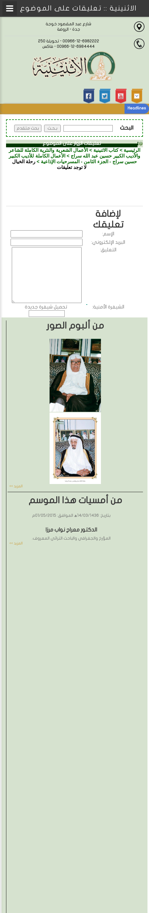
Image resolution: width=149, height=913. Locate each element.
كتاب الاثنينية (105, 150)
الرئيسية (132, 150)
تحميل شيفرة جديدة (46, 307)
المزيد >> (16, 486)
